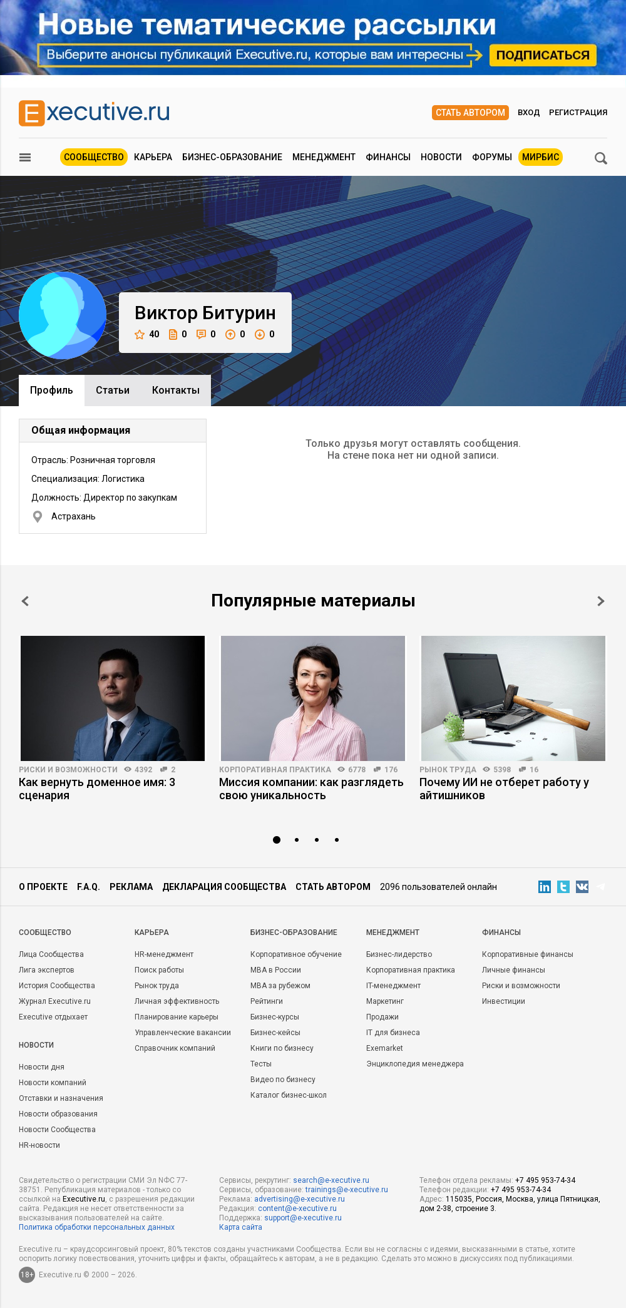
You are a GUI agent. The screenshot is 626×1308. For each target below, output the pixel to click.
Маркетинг (385, 1001)
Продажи (382, 1017)
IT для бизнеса (393, 1032)
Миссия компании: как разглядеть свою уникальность (311, 788)
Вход (529, 112)
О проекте (43, 887)
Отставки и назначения (61, 1098)
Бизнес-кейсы (275, 1032)
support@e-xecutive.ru (303, 1217)
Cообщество (45, 932)
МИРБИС (540, 157)
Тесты (261, 1064)
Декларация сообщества (224, 887)
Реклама (131, 887)
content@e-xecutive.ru (297, 1208)
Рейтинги (266, 1001)
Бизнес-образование (232, 157)
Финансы (388, 157)
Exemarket (384, 1048)
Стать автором (470, 113)
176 (391, 769)
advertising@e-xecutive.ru (299, 1199)
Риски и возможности (68, 769)
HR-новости (39, 1145)
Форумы (492, 157)
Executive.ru (84, 1199)
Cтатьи (113, 390)
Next (601, 601)
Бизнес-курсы (274, 1017)
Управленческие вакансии (183, 1032)
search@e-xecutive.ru (331, 1180)
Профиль (51, 390)
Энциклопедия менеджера (415, 1064)
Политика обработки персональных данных (97, 1227)
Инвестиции (503, 1001)
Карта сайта (240, 1227)
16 (534, 769)
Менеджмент (324, 157)
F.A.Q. (88, 887)
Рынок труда (447, 769)
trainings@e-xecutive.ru (346, 1189)
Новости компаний (52, 1082)
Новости (441, 157)
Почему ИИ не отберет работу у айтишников (504, 788)
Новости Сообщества (57, 1129)
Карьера (153, 157)
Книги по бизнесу (282, 1048)
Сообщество (94, 157)
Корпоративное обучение (296, 954)
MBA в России (275, 970)
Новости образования (58, 1114)
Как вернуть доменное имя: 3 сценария (97, 788)
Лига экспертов (46, 970)
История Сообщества (57, 985)
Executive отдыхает (53, 1017)
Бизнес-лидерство (399, 954)
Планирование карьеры (176, 1017)
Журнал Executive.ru (55, 1001)
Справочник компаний (175, 1048)
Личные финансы (513, 970)
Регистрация (578, 112)
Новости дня (41, 1067)
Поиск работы (159, 970)
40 (147, 334)
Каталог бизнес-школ (288, 1095)
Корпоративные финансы (527, 954)
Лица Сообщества (51, 954)
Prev (25, 601)
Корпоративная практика (275, 769)
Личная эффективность (177, 1001)
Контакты (176, 390)
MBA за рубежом (280, 985)
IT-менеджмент (393, 985)
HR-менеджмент (164, 954)
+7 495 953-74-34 (545, 1180)
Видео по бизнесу (283, 1079)
